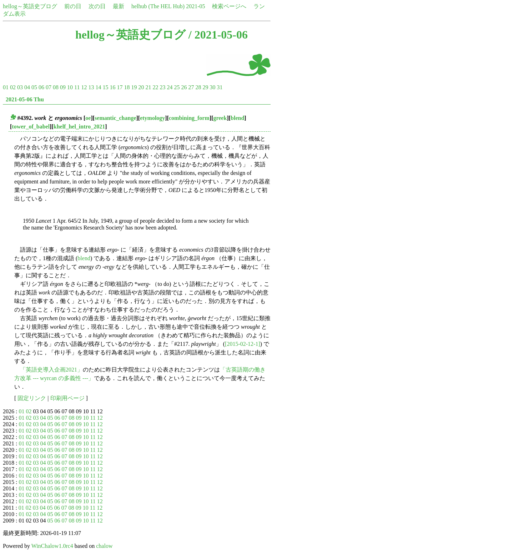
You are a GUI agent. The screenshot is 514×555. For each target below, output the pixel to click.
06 (41, 87)
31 (219, 87)
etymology (152, 118)
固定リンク (31, 398)
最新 (118, 6)
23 (162, 87)
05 (34, 87)
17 (119, 87)
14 (98, 87)
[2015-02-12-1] (242, 344)
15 (105, 87)
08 (56, 87)
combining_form (189, 118)
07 (48, 87)
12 (84, 87)
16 (112, 87)
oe (88, 118)
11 (77, 87)
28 (198, 87)
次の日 (97, 6)
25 (177, 87)
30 (212, 87)
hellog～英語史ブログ (30, 6)
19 (134, 87)
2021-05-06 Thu (25, 99)
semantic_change (115, 118)
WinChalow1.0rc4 (52, 546)
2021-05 (195, 6)
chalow (104, 546)
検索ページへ (229, 6)
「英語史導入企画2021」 (51, 370)
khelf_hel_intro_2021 (79, 126)
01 (6, 87)
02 (13, 87)
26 (184, 87)
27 (191, 87)
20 (141, 87)
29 (205, 87)
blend (237, 118)
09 (63, 87)
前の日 (72, 6)
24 (169, 87)
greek (220, 118)
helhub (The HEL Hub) (158, 6)
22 (155, 87)
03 (20, 87)
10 (70, 87)
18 (127, 87)
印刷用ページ (67, 398)
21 (148, 87)
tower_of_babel (31, 126)
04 (27, 87)
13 (91, 87)
